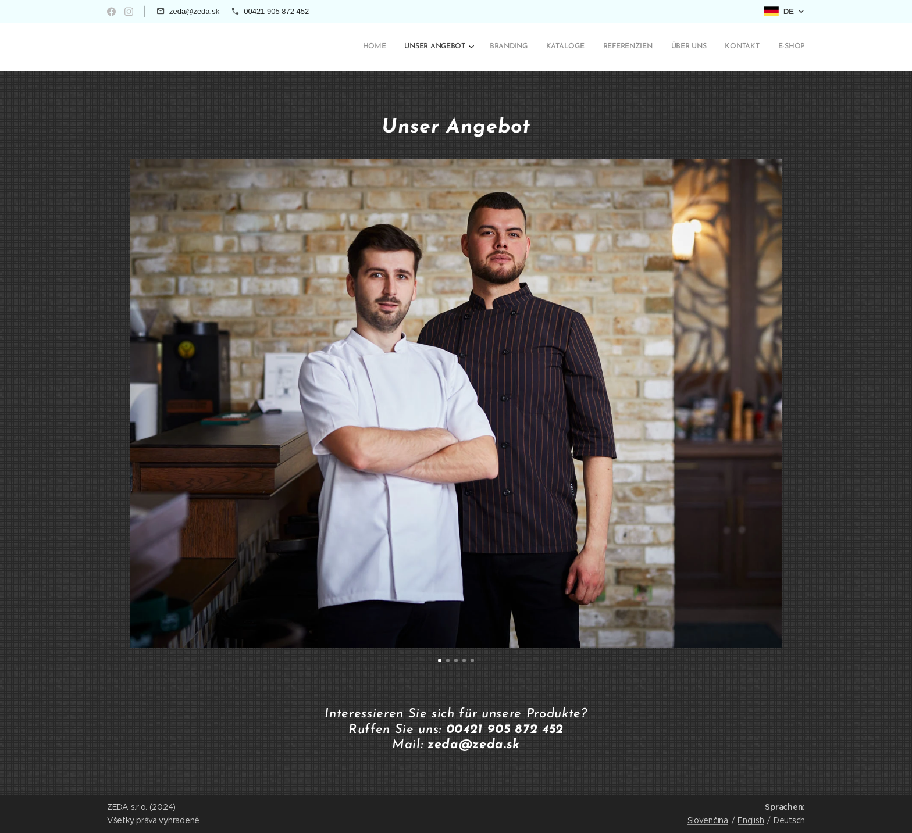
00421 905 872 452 (276, 11)
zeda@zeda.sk (194, 11)
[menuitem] (672, 47)
